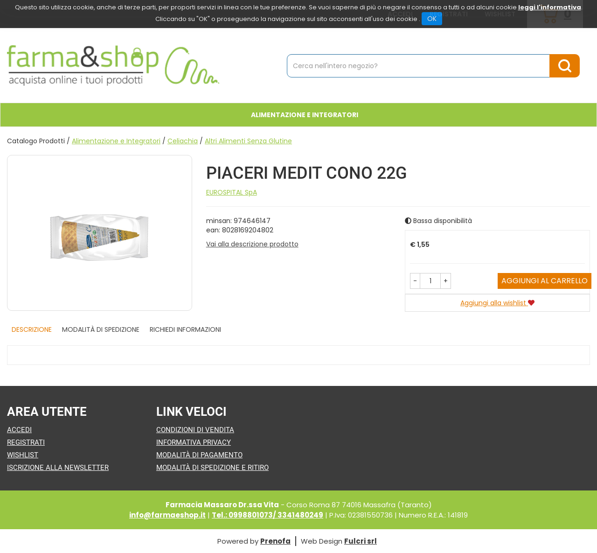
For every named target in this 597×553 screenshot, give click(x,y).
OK (432, 18)
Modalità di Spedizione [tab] (100, 329)
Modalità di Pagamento (199, 455)
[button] (415, 281)
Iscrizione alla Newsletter (58, 467)
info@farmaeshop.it (167, 515)
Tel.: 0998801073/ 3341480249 (267, 515)
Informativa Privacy (193, 442)
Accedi (19, 430)
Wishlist (22, 455)
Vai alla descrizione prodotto (252, 244)
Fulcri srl (360, 541)
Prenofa (275, 541)
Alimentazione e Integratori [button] (304, 114)
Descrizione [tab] (32, 329)
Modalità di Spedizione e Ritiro (212, 467)
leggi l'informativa (549, 7)
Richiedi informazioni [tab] (185, 329)
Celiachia (182, 141)
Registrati (26, 442)
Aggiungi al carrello (544, 280)
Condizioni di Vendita (195, 430)
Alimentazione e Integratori (116, 141)
